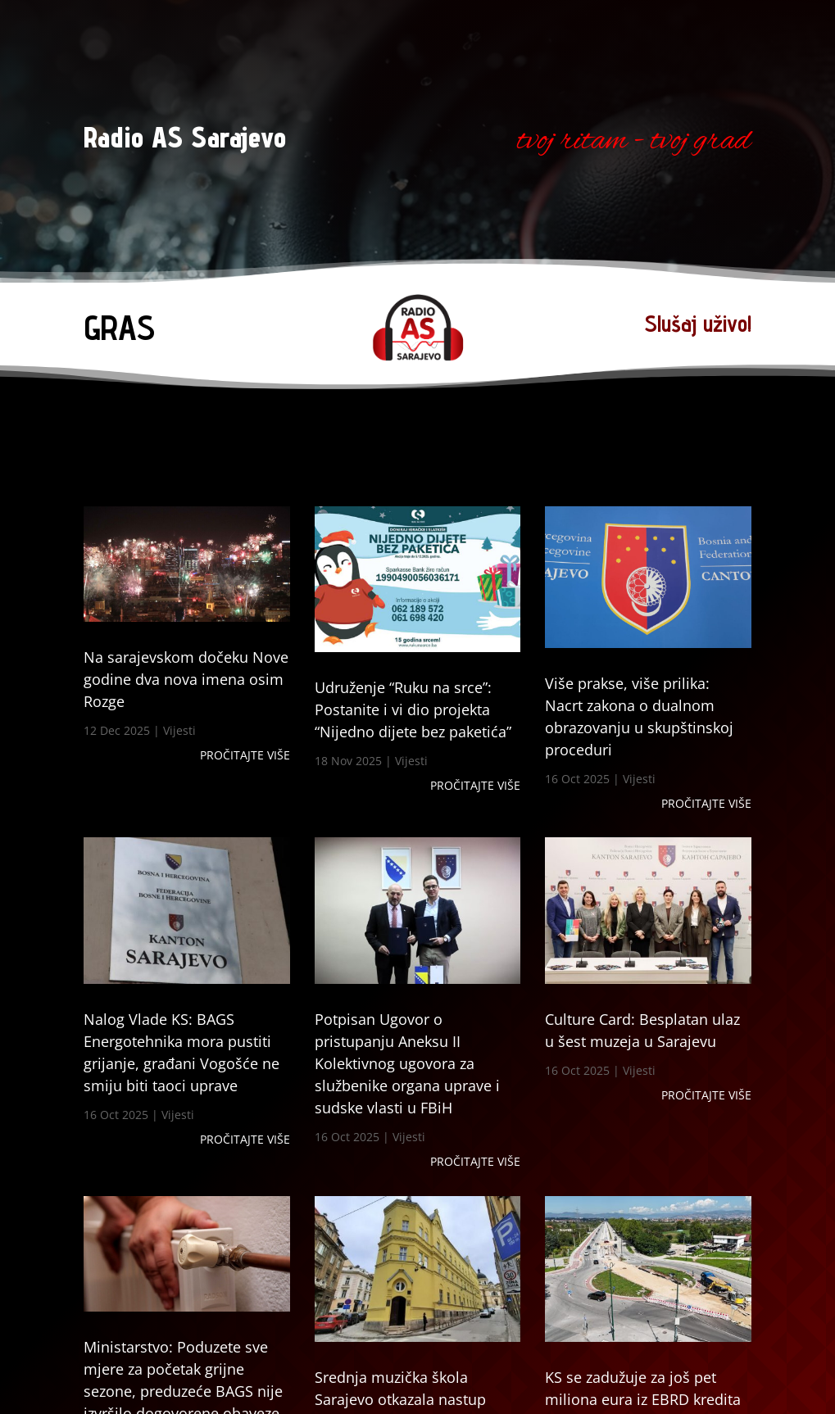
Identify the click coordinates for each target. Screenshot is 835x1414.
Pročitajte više (245, 755)
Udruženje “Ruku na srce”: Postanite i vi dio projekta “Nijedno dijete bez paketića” (413, 709)
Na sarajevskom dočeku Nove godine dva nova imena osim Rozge (186, 679)
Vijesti (179, 730)
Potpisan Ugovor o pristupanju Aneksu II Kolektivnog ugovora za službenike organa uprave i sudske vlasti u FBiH (407, 1063)
